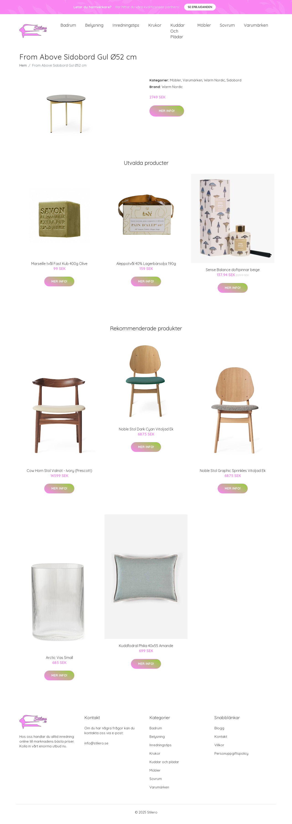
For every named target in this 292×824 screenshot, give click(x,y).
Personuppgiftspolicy (231, 757)
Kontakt (220, 740)
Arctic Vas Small (59, 661)
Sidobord (234, 84)
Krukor (154, 27)
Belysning (94, 27)
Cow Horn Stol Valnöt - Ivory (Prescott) (59, 474)
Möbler (204, 27)
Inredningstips (125, 27)
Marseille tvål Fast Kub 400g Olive (59, 267)
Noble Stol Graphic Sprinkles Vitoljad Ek (233, 474)
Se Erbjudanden (200, 7)
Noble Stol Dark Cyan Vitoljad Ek (146, 433)
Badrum (68, 27)
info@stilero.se (96, 747)
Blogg (219, 732)
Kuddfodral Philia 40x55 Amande (146, 649)
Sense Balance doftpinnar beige (233, 274)
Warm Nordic (214, 84)
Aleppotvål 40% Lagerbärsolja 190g (146, 267)
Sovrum (227, 27)
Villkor (219, 749)
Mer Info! (167, 115)
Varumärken (256, 27)
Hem (23, 69)
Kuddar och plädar (177, 33)
